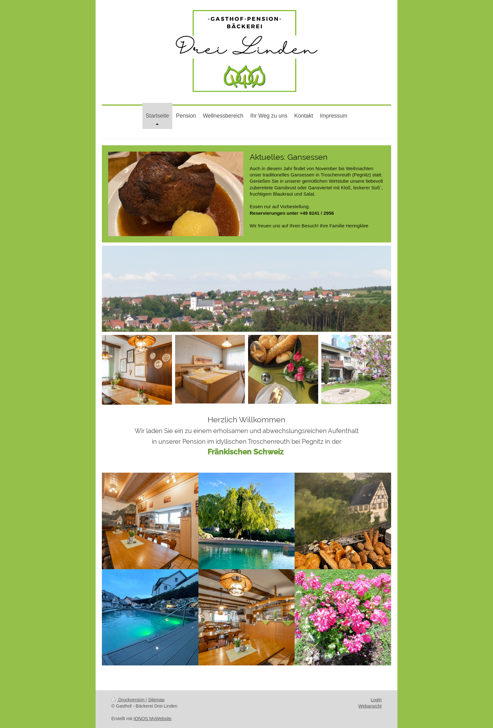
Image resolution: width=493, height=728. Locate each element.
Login (376, 699)
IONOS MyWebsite (153, 718)
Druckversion (128, 699)
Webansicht (370, 706)
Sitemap (156, 699)
